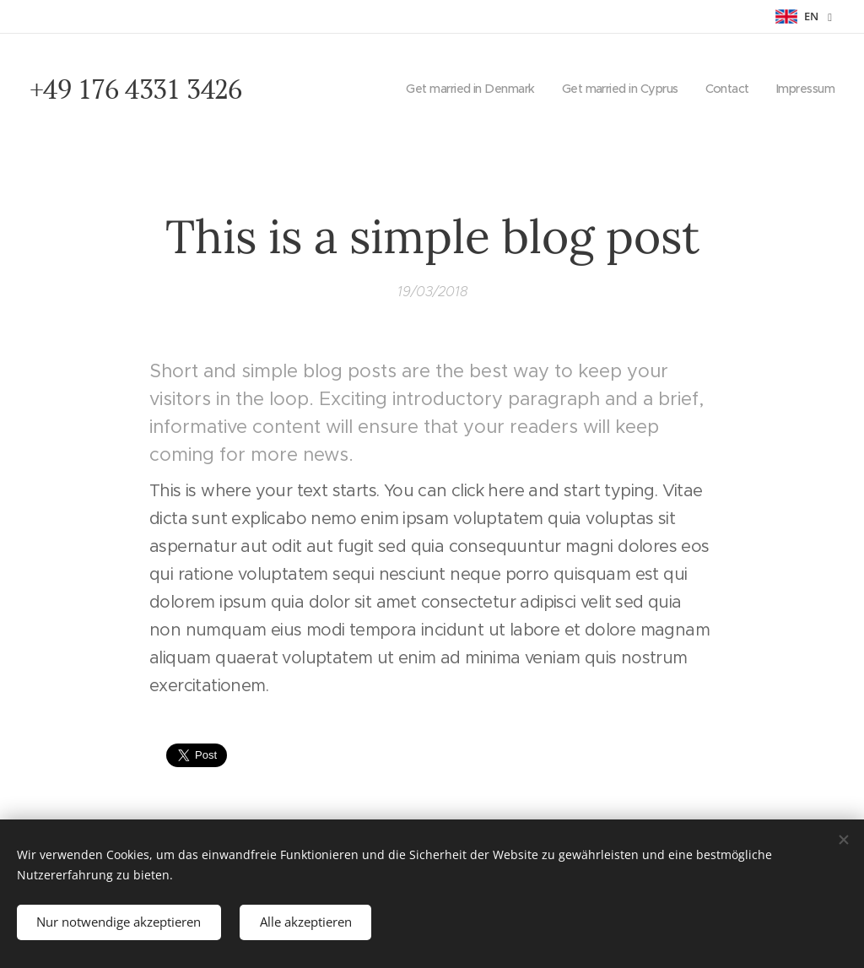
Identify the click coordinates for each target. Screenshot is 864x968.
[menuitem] (453, 89)
